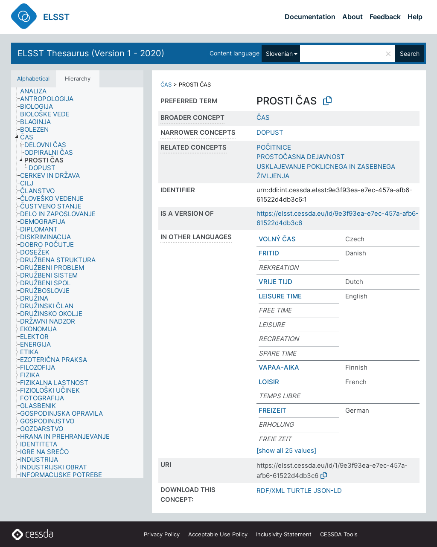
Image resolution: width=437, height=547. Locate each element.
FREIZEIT (272, 410)
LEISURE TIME (280, 296)
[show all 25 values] (286, 450)
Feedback (385, 16)
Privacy (162, 534)
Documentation (310, 16)
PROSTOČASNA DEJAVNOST (300, 157)
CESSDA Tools (339, 534)
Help (415, 16)
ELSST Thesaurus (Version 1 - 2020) (90, 53)
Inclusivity (284, 534)
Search (410, 53)
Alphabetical (33, 78)
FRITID (269, 253)
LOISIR (269, 382)
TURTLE (299, 490)
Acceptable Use (218, 534)
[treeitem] (37, 91)
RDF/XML (270, 490)
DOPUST (269, 132)
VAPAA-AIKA (279, 367)
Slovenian (279, 53)
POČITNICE (273, 147)
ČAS (166, 84)
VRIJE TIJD (275, 282)
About (352, 16)
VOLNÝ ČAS (277, 239)
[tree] (77, 282)
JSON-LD (328, 490)
